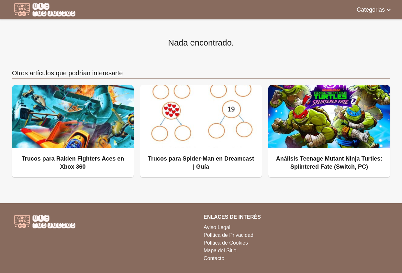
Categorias (371, 9)
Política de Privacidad (228, 235)
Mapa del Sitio (220, 250)
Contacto (214, 258)
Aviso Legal (217, 227)
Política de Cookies (226, 243)
